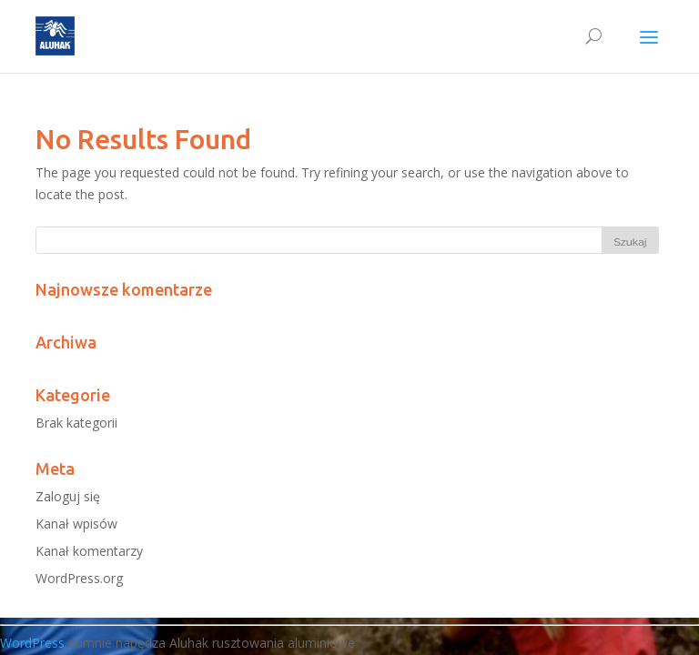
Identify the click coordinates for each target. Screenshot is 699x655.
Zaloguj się (67, 496)
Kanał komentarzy (89, 550)
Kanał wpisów (76, 523)
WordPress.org (79, 578)
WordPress (32, 642)
